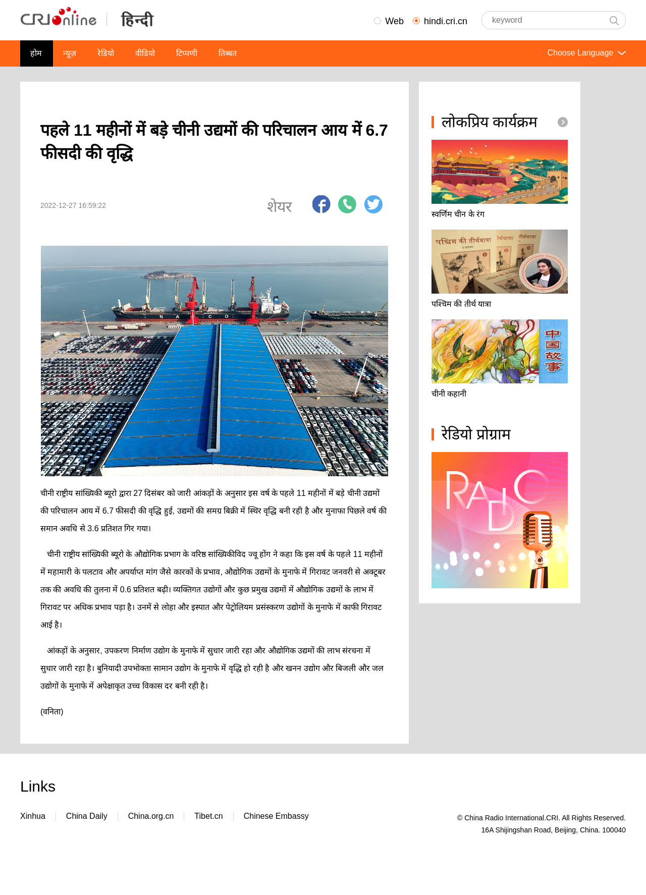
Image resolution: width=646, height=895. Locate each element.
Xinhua (32, 816)
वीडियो (145, 53)
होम (36, 53)
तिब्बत (228, 53)
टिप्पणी (186, 53)
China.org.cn (151, 816)
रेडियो (105, 53)
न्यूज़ (69, 53)
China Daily (86, 816)
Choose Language (585, 53)
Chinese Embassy (276, 816)
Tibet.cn (208, 816)
